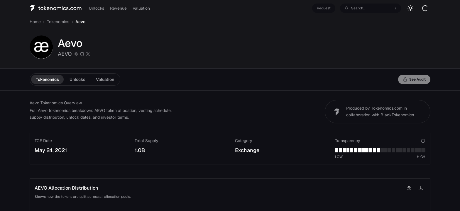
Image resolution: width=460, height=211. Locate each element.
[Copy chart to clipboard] (409, 188)
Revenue (118, 8)
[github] (82, 54)
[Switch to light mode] (410, 8)
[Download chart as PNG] (420, 188)
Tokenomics (47, 79)
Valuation (141, 8)
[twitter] (88, 54)
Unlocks (96, 8)
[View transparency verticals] (423, 140)
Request (324, 8)
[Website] (76, 54)
